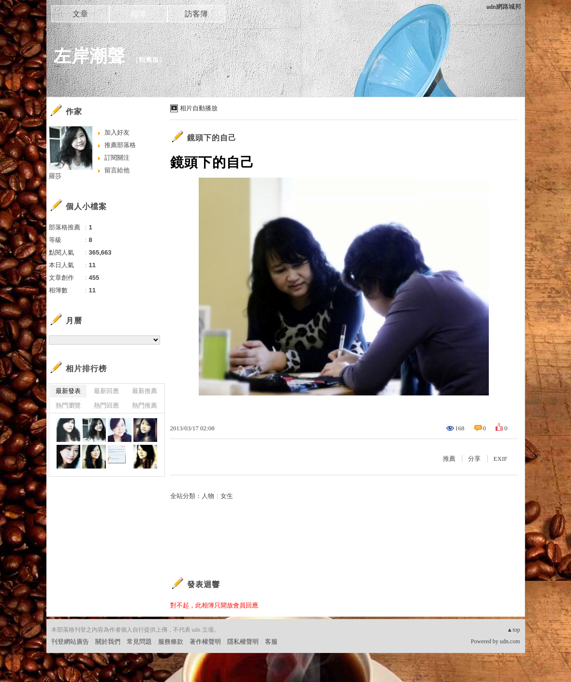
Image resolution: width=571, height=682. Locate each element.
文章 (80, 14)
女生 (226, 496)
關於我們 (107, 641)
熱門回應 (106, 405)
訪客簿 (196, 14)
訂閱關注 (117, 157)
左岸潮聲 (89, 56)
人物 (208, 496)
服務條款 (170, 641)
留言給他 (117, 170)
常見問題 (139, 641)
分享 (474, 458)
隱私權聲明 (243, 641)
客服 (271, 641)
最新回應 (106, 390)
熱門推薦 (144, 405)
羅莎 (55, 176)
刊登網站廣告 (70, 641)
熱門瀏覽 (68, 405)
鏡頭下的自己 (211, 138)
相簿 (138, 14)
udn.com (510, 641)
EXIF (501, 458)
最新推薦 (144, 390)
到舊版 (149, 59)
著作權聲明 (205, 641)
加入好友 (117, 132)
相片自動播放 (199, 108)
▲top (513, 629)
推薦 (449, 458)
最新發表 (68, 390)
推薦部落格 (120, 145)
